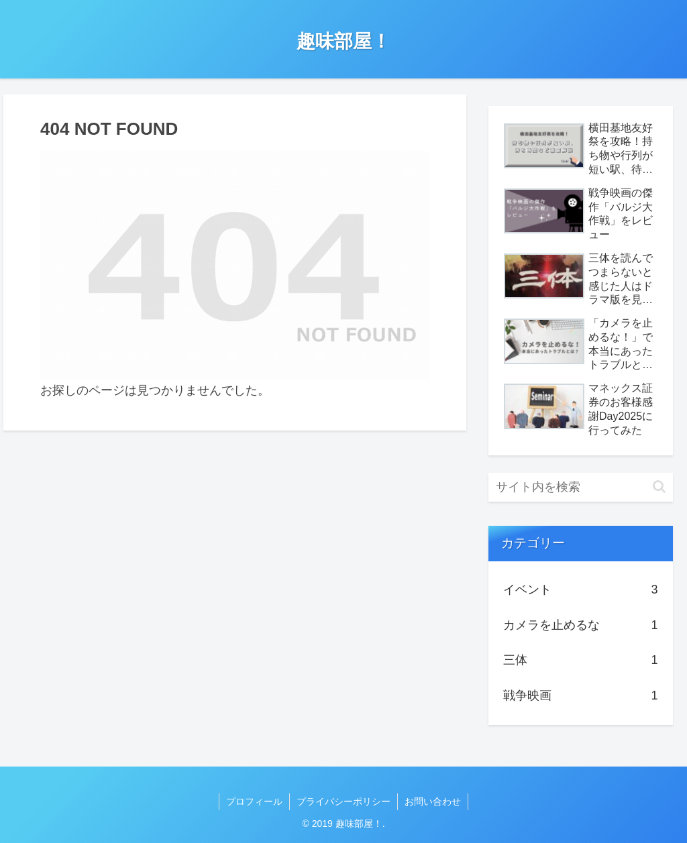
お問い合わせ (433, 801)
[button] (659, 486)
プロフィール (254, 801)
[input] (580, 487)
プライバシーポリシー (343, 801)
